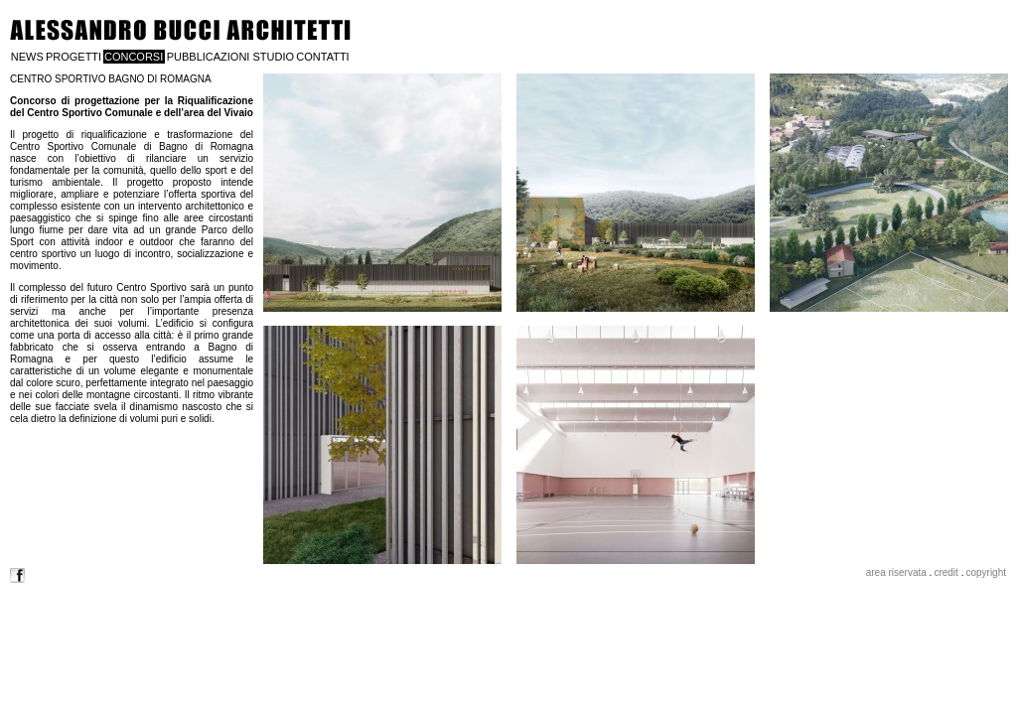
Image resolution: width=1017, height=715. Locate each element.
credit (945, 572)
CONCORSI (133, 57)
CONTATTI (322, 57)
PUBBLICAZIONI (208, 57)
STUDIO (273, 57)
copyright (985, 572)
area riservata (896, 572)
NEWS (27, 57)
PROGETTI (73, 57)
